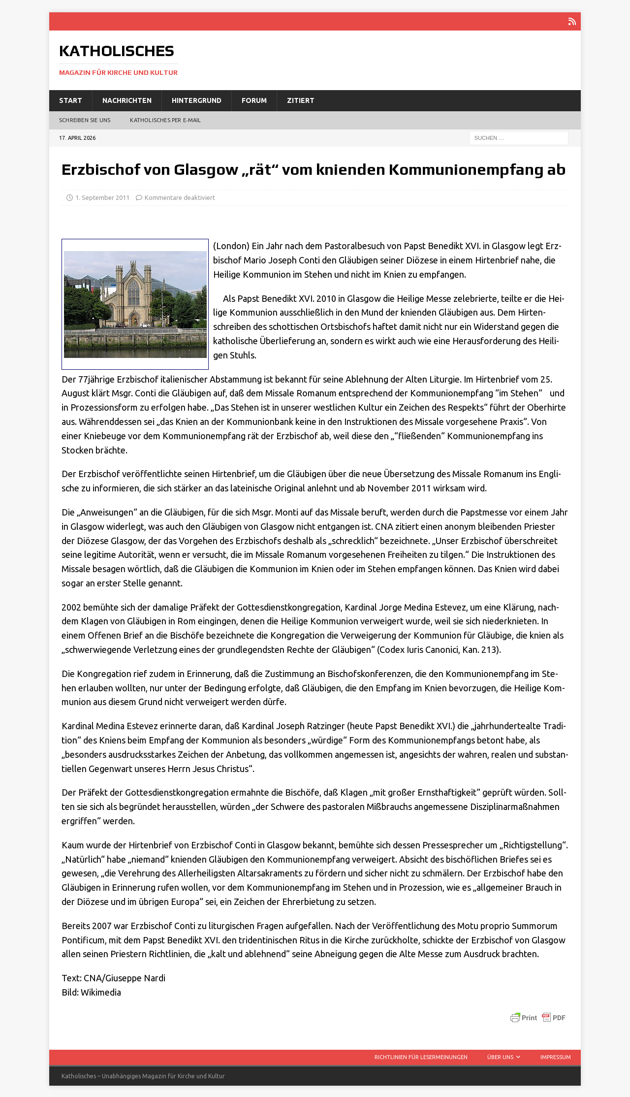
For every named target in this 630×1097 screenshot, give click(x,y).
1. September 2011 (102, 196)
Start (70, 99)
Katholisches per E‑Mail (165, 119)
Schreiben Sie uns (84, 119)
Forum (254, 99)
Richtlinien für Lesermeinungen (421, 1056)
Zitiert (301, 99)
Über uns (500, 1056)
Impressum (555, 1056)
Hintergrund (196, 99)
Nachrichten (127, 99)
